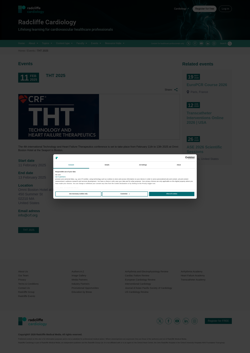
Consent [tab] (71, 165)
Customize (125, 194)
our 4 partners (60, 177)
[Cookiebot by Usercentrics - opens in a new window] (181, 158)
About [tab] (179, 165)
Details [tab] (107, 165)
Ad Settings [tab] (143, 165)
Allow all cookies (171, 194)
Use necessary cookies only (78, 194)
